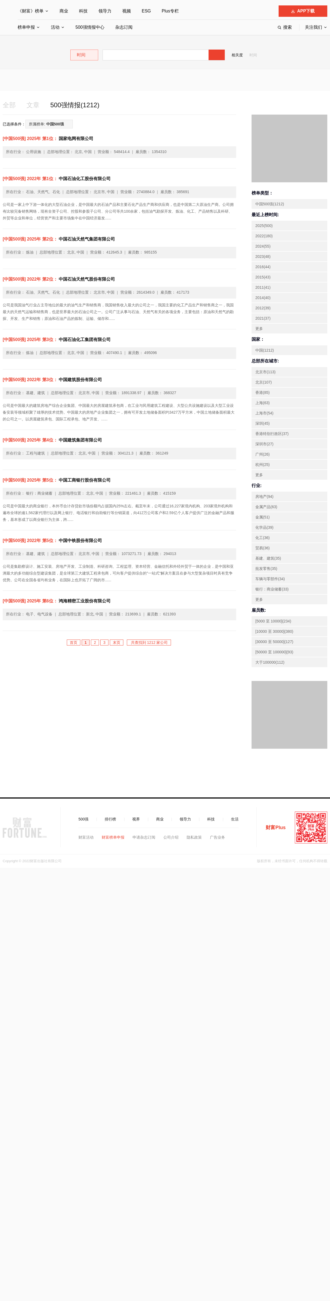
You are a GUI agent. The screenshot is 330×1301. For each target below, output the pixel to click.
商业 (64, 11)
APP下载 (303, 11)
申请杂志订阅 (144, 837)
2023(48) (262, 256)
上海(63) (262, 403)
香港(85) (262, 392)
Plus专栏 (170, 11)
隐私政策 (194, 837)
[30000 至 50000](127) (274, 642)
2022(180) (264, 236)
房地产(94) (264, 496)
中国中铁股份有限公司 (52, 540)
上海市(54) (264, 413)
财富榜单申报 (113, 837)
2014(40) (262, 298)
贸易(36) (262, 548)
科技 (83, 11)
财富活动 (86, 837)
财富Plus (276, 827)
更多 (259, 328)
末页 (116, 642)
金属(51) (262, 517)
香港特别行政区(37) (272, 433)
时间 (253, 55)
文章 (33, 105)
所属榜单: (46, 124)
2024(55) (262, 246)
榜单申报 (26, 27)
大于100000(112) (269, 662)
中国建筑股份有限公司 (52, 379)
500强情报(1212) (74, 105)
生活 (235, 819)
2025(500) (264, 225)
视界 (136, 819)
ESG (146, 11)
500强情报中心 (89, 27)
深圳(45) (262, 423)
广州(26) (262, 454)
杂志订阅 (124, 27)
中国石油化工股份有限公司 (57, 178)
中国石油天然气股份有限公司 (59, 279)
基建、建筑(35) (268, 558)
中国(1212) (264, 350)
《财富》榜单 (31, 11)
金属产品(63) (266, 507)
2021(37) (262, 318)
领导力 (104, 11)
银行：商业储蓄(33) (272, 589)
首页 (73, 642)
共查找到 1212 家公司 (149, 642)
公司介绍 (171, 837)
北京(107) (263, 382)
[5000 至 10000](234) (273, 621)
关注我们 (313, 27)
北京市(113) (265, 372)
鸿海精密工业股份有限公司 (57, 601)
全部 (9, 105)
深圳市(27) (264, 444)
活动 (55, 27)
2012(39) (262, 308)
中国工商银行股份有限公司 (57, 480)
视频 (126, 11)
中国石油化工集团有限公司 (57, 339)
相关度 (237, 55)
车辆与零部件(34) (270, 579)
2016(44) (262, 267)
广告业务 (217, 837)
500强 (83, 819)
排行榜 (110, 819)
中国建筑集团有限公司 (52, 440)
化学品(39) (264, 527)
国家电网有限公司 (48, 138)
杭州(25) (262, 464)
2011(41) (262, 287)
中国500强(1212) (269, 204)
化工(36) (262, 538)
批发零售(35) (266, 568)
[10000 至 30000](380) (274, 631)
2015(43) (262, 277)
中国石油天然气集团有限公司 (59, 239)
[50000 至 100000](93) (274, 652)
